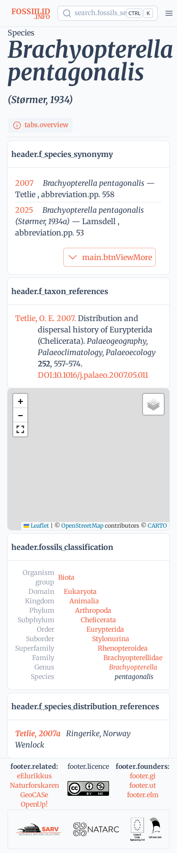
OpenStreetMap (82, 525)
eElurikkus (34, 776)
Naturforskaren (34, 785)
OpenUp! (34, 804)
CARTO (157, 525)
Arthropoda (93, 610)
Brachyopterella (133, 667)
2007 (24, 183)
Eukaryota (80, 591)
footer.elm (143, 795)
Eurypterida (105, 629)
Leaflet (36, 525)
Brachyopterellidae (132, 657)
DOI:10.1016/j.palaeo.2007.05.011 (93, 375)
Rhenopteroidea (123, 648)
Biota (66, 577)
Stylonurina (110, 639)
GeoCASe (34, 795)
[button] (20, 401)
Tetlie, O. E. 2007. (46, 318)
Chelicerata (98, 620)
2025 (24, 210)
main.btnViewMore (109, 257)
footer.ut (142, 785)
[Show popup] (108, 13)
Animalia (84, 601)
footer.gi (143, 776)
